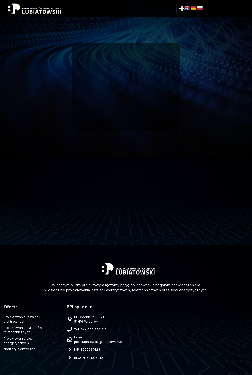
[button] (182, 8)
